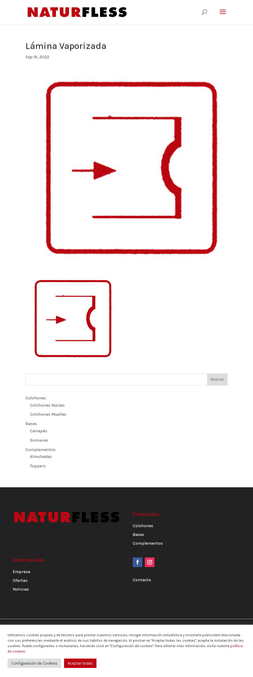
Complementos (40, 449)
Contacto (142, 579)
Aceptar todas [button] (80, 663)
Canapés (38, 431)
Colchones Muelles (48, 414)
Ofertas (20, 580)
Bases (31, 423)
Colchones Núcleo (47, 405)
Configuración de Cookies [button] (34, 663)
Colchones (35, 398)
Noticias (21, 589)
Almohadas (41, 456)
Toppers (38, 466)
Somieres (39, 440)
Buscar (217, 379)
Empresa (21, 571)
